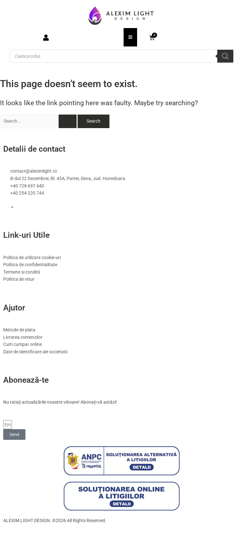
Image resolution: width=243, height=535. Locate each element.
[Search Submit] (68, 121)
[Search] (225, 56)
